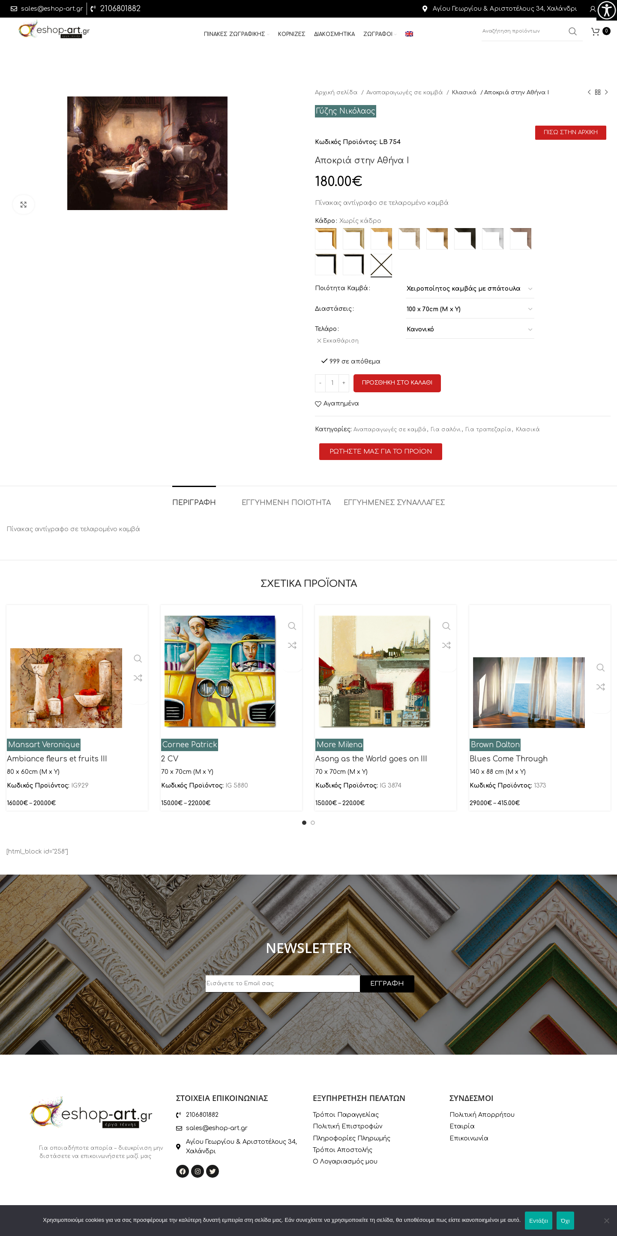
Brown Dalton (495, 741)
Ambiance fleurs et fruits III (57, 755)
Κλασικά (465, 92)
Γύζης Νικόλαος (345, 111)
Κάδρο (325, 221)
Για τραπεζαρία (488, 426)
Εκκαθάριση (343, 341)
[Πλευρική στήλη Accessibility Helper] (606, 10)
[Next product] (606, 92)
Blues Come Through (509, 755)
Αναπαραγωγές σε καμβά (405, 92)
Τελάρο (326, 329)
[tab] (194, 494)
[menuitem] (409, 37)
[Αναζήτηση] (532, 34)
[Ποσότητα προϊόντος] (332, 379)
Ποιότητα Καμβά (341, 288)
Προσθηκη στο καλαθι (397, 379)
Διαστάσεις (333, 309)
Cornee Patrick (189, 741)
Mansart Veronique (44, 741)
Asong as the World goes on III (371, 755)
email (214, 968)
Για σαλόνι (446, 426)
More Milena (339, 741)
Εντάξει (538, 1221)
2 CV (169, 755)
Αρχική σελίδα (337, 92)
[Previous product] (589, 92)
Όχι (565, 1221)
